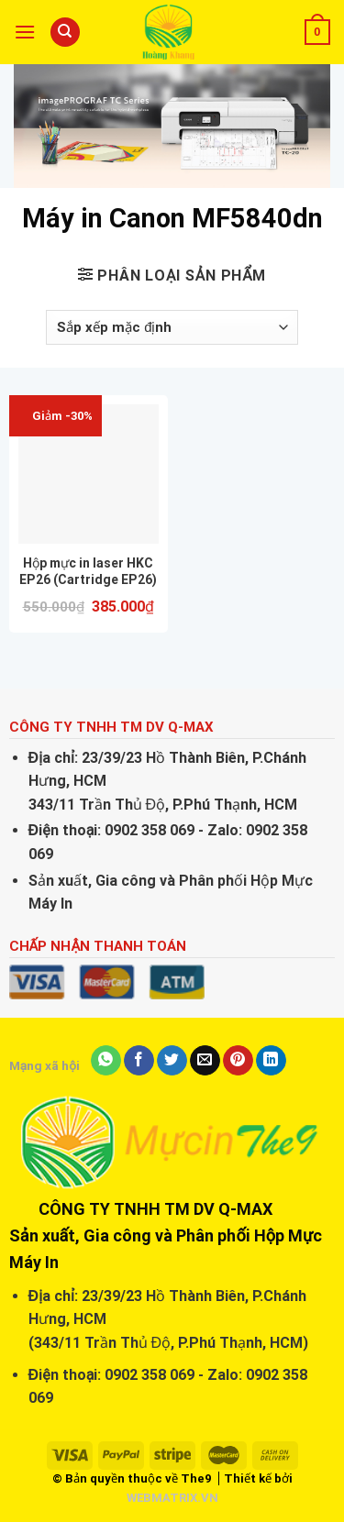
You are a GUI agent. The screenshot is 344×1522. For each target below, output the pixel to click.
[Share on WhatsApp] (106, 1060)
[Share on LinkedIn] (271, 1060)
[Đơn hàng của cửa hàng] (172, 327)
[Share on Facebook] (139, 1060)
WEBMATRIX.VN (172, 1498)
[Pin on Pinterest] (238, 1060)
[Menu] (25, 31)
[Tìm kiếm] (65, 32)
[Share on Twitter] (172, 1060)
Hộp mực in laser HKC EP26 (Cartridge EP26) (88, 571)
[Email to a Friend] (205, 1060)
